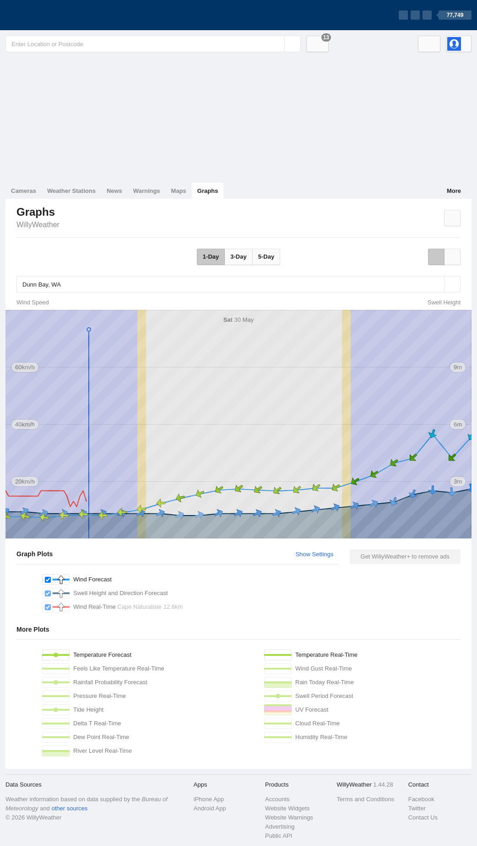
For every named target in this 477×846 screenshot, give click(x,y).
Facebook (421, 799)
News (114, 190)
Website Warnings (289, 817)
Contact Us (423, 817)
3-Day (238, 256)
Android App (210, 808)
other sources (69, 808)
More (454, 190)
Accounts (277, 799)
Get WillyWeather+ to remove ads (405, 556)
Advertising (279, 826)
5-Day (266, 256)
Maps (178, 190)
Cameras (23, 190)
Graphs (207, 190)
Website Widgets (287, 808)
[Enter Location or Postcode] (153, 44)
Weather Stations (71, 190)
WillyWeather (38, 225)
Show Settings (314, 554)
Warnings (146, 190)
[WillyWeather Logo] (48, 15)
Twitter (417, 808)
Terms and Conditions (365, 799)
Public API (278, 835)
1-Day (211, 256)
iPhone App (209, 799)
